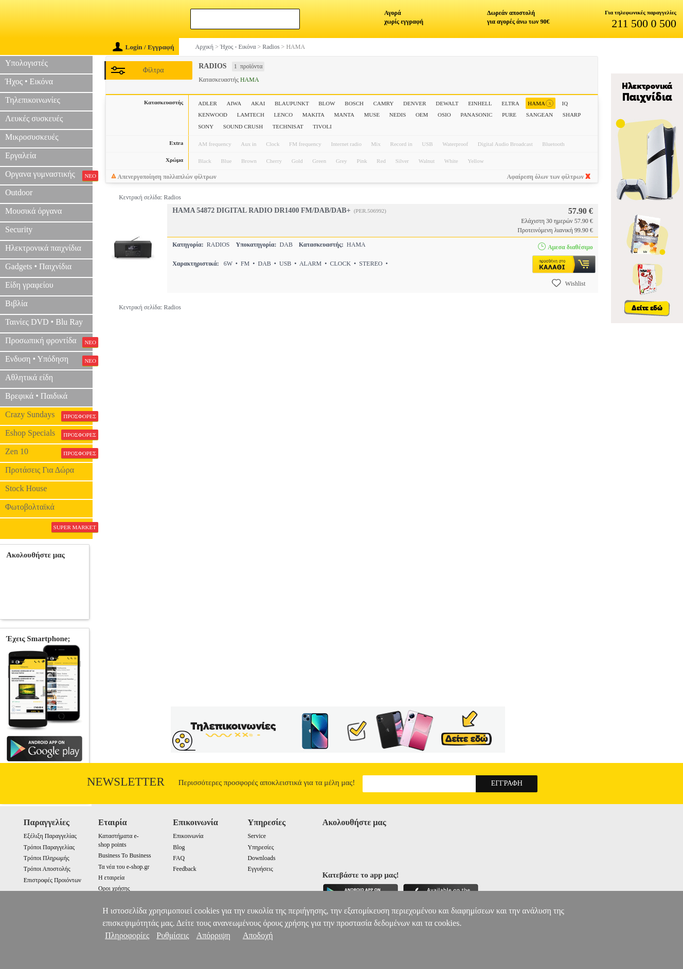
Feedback (184, 868)
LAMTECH (250, 114)
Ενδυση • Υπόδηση (49, 360)
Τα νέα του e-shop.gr (123, 866)
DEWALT (447, 103)
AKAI (258, 103)
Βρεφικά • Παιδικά (36, 396)
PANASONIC (476, 114)
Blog (179, 847)
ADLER (207, 103)
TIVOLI (322, 126)
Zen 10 (49, 452)
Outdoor (18, 192)
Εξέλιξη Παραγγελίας (50, 836)
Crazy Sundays (49, 415)
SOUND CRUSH (243, 126)
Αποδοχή (258, 935)
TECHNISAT (288, 126)
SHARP (572, 114)
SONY (205, 126)
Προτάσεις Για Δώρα (39, 469)
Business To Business (124, 855)
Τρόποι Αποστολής (47, 868)
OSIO (444, 114)
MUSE (372, 114)
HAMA (540, 103)
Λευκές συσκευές (34, 118)
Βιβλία (16, 303)
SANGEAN (539, 114)
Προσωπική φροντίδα (49, 341)
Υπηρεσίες (260, 847)
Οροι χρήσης (114, 888)
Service (256, 836)
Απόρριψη (213, 935)
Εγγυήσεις (260, 868)
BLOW (326, 103)
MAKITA (313, 114)
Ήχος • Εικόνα (29, 81)
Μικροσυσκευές (32, 137)
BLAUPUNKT (292, 103)
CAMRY (383, 103)
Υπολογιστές (26, 63)
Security (18, 229)
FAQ (179, 858)
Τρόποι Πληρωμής (46, 858)
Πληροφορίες (127, 935)
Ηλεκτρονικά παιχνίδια (43, 248)
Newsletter (126, 781)
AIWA (234, 103)
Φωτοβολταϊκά (30, 506)
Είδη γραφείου (29, 285)
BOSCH (354, 103)
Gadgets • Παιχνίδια (38, 266)
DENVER (414, 103)
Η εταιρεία (111, 877)
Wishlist (569, 283)
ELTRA (510, 103)
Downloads (261, 858)
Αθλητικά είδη (29, 377)
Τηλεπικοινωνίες (32, 100)
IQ (565, 103)
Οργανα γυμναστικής (49, 175)
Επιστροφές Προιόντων (52, 880)
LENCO (283, 114)
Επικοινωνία (188, 836)
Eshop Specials (49, 434)
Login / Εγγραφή (143, 47)
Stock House (26, 488)
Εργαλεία (20, 155)
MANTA (344, 114)
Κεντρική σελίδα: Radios (150, 197)
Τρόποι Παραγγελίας (49, 847)
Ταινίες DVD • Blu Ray (44, 322)
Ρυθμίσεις (172, 935)
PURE (509, 114)
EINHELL (480, 103)
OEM (422, 114)
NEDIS (397, 114)
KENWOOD (212, 114)
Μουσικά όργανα (33, 211)
